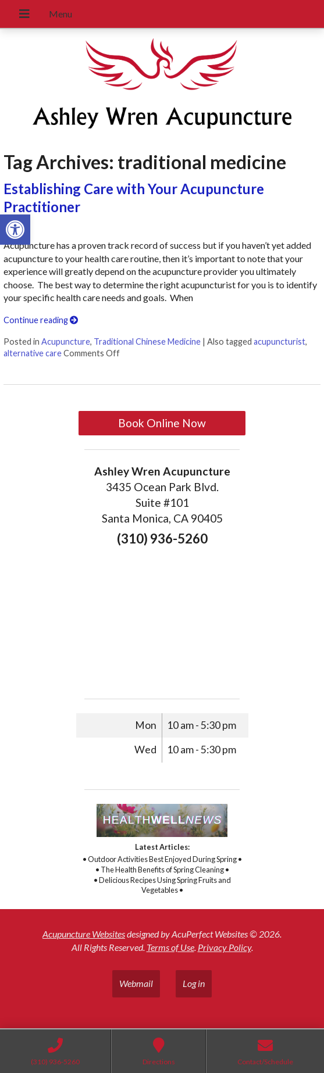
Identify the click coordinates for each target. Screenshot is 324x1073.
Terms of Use (170, 947)
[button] (15, 229)
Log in (194, 983)
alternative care (32, 353)
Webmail (136, 983)
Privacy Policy (224, 947)
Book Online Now (162, 423)
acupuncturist (279, 341)
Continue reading (40, 320)
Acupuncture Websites (83, 933)
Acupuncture (65, 341)
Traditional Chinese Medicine (147, 341)
